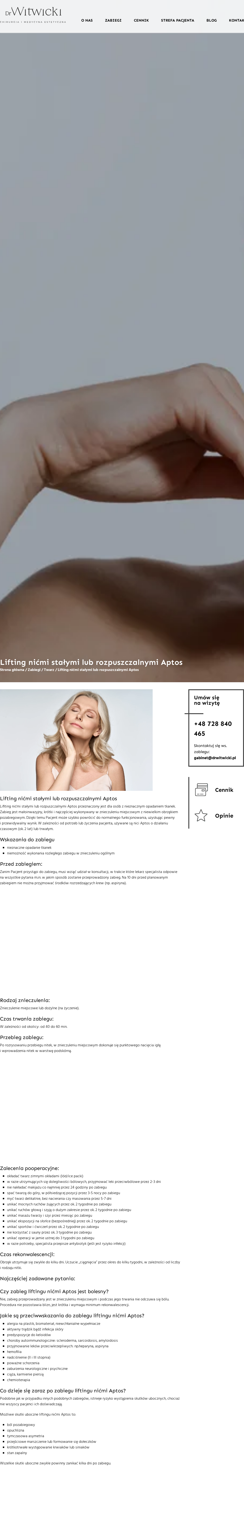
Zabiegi (113, 20)
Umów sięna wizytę (207, 700)
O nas (87, 20)
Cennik (141, 20)
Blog (211, 20)
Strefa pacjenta (177, 20)
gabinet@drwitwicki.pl (215, 758)
